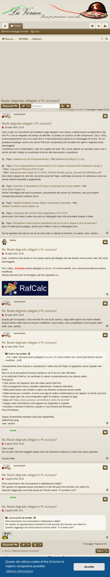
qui (56, 275)
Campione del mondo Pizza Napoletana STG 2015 (40, 213)
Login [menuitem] (99, 27)
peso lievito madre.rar (13, 189)
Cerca (36, 31)
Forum (17, 26)
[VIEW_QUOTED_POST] (29, 354)
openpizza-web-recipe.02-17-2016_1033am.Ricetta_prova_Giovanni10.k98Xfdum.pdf (55, 172)
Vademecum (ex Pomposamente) (31, 159)
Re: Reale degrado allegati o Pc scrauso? (29, 249)
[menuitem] (92, 26)
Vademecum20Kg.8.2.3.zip (69, 159)
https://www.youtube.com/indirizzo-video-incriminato (41, 400)
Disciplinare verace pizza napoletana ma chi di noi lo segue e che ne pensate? (55, 223)
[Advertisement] (55, 70)
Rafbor (13, 240)
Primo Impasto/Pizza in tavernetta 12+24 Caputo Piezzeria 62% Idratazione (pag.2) (57, 165)
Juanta (13, 430)
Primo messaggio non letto (16, 31)
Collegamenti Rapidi (6, 27)
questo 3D (50, 268)
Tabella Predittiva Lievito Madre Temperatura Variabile (41, 202)
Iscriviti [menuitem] (106, 27)
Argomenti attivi (48, 31)
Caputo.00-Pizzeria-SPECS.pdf (26, 169)
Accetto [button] (89, 566)
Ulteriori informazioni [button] (19, 571)
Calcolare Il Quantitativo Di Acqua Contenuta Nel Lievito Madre (46, 186)
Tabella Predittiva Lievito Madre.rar (20, 206)
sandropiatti (19, 114)
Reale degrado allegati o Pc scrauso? (30, 100)
